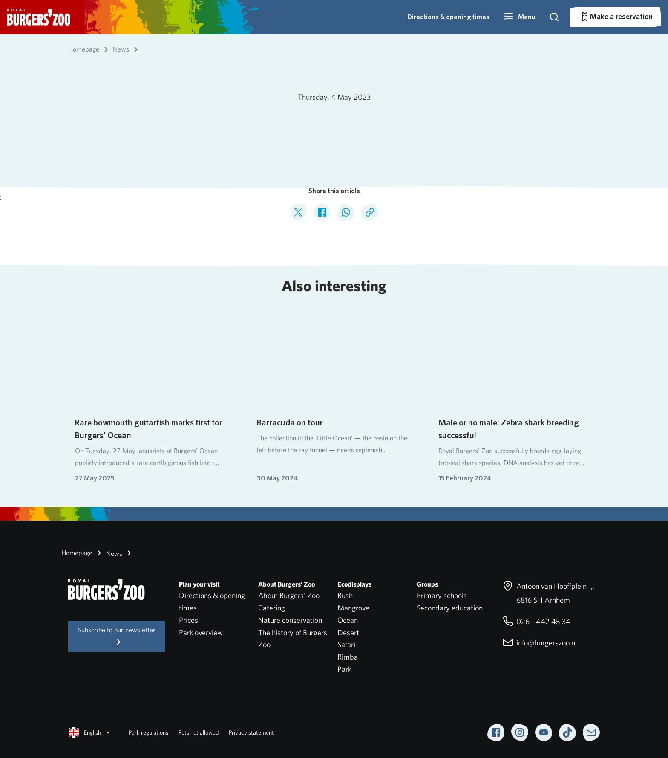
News (108, 553)
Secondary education (450, 608)
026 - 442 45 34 (536, 621)
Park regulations (148, 732)
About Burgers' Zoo (289, 595)
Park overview (201, 632)
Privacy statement (251, 732)
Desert (348, 632)
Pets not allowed (199, 732)
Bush (345, 595)
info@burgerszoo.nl (540, 643)
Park (344, 669)
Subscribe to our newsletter (116, 636)
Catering (271, 608)
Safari (346, 644)
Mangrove (353, 608)
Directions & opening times (448, 16)
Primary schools (442, 595)
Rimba (347, 657)
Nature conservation (290, 620)
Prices (188, 620)
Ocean (347, 620)
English (90, 732)
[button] (519, 17)
